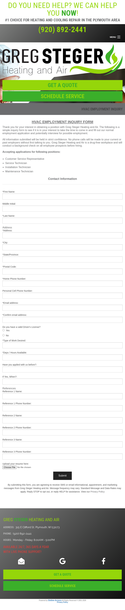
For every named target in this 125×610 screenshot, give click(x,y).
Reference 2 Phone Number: (62, 430)
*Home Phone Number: (62, 282)
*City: (62, 245)
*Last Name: (62, 219)
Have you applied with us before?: (62, 367)
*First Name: (62, 195)
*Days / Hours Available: (62, 355)
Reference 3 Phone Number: (62, 455)
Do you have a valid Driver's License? (21, 327)
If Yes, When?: (62, 380)
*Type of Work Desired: (62, 343)
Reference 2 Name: (62, 418)
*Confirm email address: (62, 318)
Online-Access (55, 600)
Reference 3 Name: (62, 442)
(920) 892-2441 (62, 29)
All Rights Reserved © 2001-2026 (74, 600)
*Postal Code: (62, 270)
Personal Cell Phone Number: (62, 294)
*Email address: (62, 306)
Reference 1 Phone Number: (62, 406)
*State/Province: (62, 257)
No (7, 335)
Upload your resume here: (62, 465)
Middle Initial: (62, 207)
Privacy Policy (97, 491)
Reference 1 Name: (62, 394)
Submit (62, 475)
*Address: (62, 233)
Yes (8, 330)
